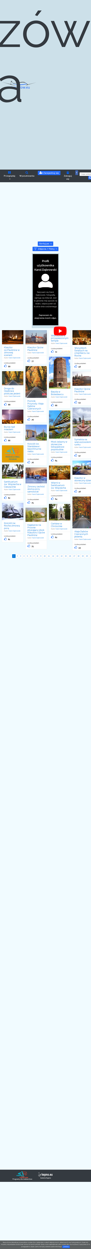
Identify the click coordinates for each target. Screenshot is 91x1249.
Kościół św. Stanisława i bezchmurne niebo (34, 447)
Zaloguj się (68, 175)
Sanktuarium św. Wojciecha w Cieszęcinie (12, 484)
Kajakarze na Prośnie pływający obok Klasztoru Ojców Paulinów (36, 530)
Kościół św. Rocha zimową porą (12, 526)
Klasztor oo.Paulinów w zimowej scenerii (12, 351)
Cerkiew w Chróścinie (56, 524)
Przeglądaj (9, 174)
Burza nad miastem (9, 428)
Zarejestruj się (49, 172)
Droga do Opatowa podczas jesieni (12, 391)
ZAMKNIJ (66, 1246)
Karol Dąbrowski (14, 358)
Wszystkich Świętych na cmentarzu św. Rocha (82, 352)
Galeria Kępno (45, 1178)
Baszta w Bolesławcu (57, 393)
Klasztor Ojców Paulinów (35, 348)
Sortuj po (44, 243)
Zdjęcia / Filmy (44, 249)
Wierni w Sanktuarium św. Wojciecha (58, 485)
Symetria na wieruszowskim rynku (82, 442)
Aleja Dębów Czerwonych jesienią (81, 534)
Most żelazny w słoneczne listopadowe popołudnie (59, 445)
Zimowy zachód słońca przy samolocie (36, 489)
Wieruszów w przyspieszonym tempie (59, 338)
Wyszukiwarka (26, 174)
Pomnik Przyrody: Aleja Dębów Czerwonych (35, 405)
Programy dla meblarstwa (22, 1179)
